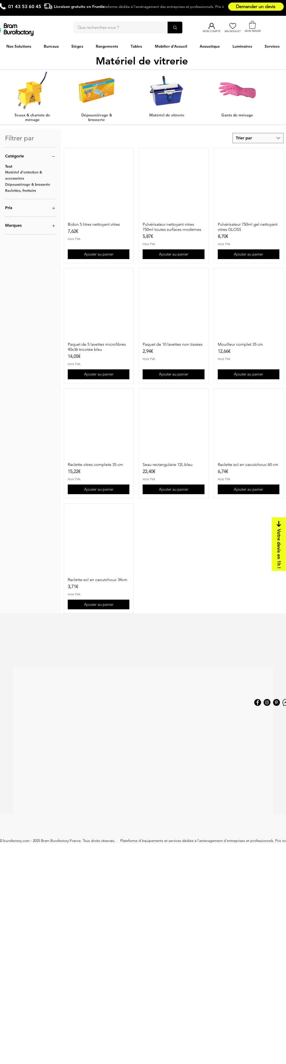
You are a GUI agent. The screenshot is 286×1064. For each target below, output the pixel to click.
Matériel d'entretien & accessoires (23, 175)
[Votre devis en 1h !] (279, 544)
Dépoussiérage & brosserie (27, 184)
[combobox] (258, 138)
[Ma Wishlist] (232, 26)
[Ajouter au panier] (98, 254)
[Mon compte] (211, 26)
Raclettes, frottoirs (20, 190)
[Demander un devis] (256, 7)
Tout (8, 166)
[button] (252, 25)
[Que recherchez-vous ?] (117, 27)
